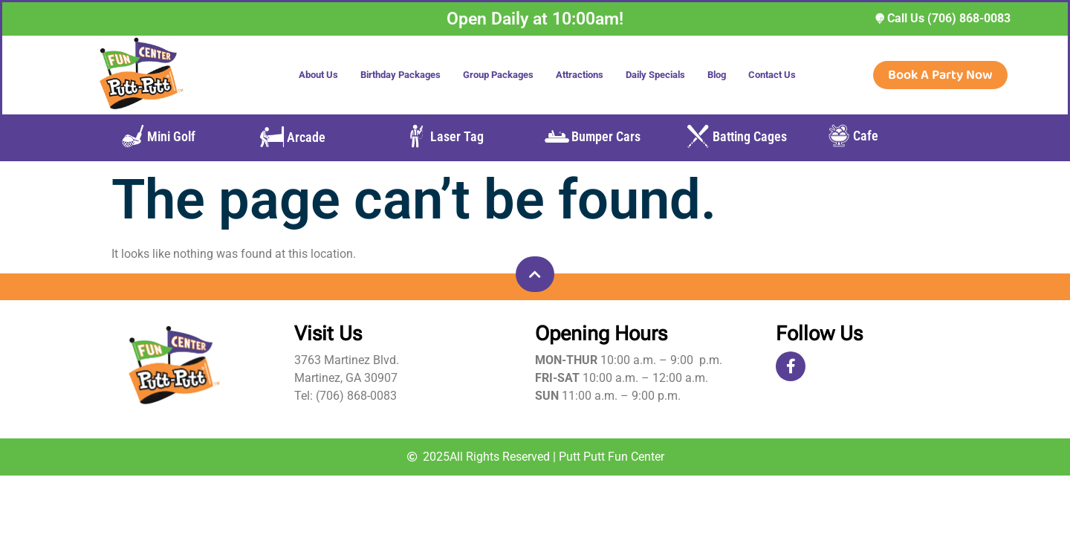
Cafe (865, 135)
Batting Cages (750, 136)
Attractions (579, 74)
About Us (318, 74)
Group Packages (498, 74)
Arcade (306, 137)
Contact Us (772, 74)
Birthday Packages (400, 74)
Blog (716, 74)
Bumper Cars (606, 136)
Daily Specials (655, 74)
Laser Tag (457, 136)
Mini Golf (171, 136)
